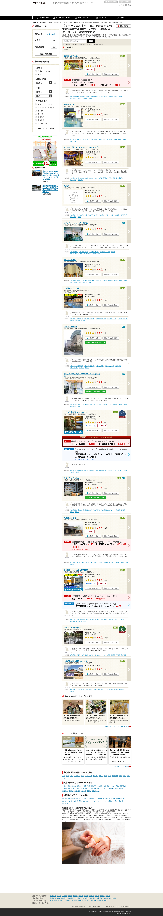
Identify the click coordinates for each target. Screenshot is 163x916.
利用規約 (121, 911)
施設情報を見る (93, 74)
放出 (124, 776)
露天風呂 (123, 786)
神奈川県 (53, 896)
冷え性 (121, 788)
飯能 (75, 900)
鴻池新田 (115, 776)
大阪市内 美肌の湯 (101, 319)
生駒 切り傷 (85, 655)
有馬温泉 (64, 898)
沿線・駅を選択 (46, 54)
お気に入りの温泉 (111, 2)
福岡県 (108, 896)
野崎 (105, 776)
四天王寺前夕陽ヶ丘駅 (85, 282)
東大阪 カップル (103, 139)
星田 (82, 776)
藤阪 (67, 776)
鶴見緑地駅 (73, 98)
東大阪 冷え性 (93, 139)
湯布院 (106, 898)
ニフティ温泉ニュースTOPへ (120, 766)
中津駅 (77, 472)
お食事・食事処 (94, 788)
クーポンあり (85, 44)
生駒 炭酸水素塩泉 (75, 655)
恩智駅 (118, 510)
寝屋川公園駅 (124, 562)
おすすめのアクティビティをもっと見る (116, 726)
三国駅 (122, 619)
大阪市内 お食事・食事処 (116, 96)
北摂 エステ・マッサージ (101, 690)
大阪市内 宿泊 (74, 252)
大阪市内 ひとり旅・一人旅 (110, 280)
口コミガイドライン (108, 906)
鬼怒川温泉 (112, 898)
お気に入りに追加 (111, 74)
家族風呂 (41, 120)
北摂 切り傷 (81, 690)
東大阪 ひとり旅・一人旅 (106, 215)
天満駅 (72, 320)
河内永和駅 (73, 180)
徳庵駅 (91, 98)
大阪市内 (86, 900)
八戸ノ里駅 (112, 178)
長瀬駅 (79, 217)
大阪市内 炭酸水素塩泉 (76, 319)
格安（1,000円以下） (90, 786)
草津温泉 (53, 898)
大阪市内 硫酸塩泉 (87, 404)
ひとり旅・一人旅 (109, 786)
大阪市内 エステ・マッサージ (99, 96)
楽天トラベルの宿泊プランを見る (95, 342)
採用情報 (128, 911)
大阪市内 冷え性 (84, 96)
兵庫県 (70, 896)
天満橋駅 (81, 368)
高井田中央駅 (117, 139)
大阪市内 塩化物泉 (75, 280)
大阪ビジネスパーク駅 (76, 254)
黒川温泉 (99, 898)
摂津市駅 (121, 690)
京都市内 (93, 900)
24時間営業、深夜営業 (46, 107)
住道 (109, 776)
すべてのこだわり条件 (46, 128)
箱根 (58, 898)
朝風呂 (71, 791)
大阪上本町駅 (74, 282)
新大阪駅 (72, 621)
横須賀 (60, 900)
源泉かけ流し (43, 123)
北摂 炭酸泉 (73, 690)
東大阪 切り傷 (84, 139)
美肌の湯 (77, 791)
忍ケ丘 (95, 776)
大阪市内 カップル (105, 252)
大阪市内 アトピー (114, 619)
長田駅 (111, 139)
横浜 (51, 900)
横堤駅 (79, 98)
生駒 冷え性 (92, 655)
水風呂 (100, 786)
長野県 (97, 896)
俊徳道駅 (80, 180)
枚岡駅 (108, 655)
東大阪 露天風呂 (103, 178)
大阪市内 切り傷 (74, 96)
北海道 (91, 896)
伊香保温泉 (85, 898)
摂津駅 (72, 691)
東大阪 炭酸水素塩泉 (76, 510)
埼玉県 (59, 896)
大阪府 (86, 896)
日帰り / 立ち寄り (44, 71)
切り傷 (83, 791)
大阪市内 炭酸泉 (74, 619)
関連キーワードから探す (41, 903)
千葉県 (64, 896)
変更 (54, 40)
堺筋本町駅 (118, 366)
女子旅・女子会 (112, 788)
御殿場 (80, 900)
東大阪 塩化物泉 (74, 139)
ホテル (64, 788)
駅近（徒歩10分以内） (75, 786)
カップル (103, 788)
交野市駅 (116, 562)
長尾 (63, 776)
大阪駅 (119, 470)
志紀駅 (72, 512)
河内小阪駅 (73, 141)
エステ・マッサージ (81, 788)
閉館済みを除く (99, 44)
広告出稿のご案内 (94, 906)
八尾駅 (77, 512)
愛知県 (102, 896)
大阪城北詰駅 (87, 254)
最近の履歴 (125, 2)
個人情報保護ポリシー (95, 911)
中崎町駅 (77, 320)
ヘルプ (118, 906)
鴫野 (128, 776)
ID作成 (128, 5)
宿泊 (117, 786)
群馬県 (75, 896)
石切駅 (118, 655)
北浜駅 (87, 368)
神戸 (105, 900)
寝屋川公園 (88, 776)
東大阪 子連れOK (93, 215)
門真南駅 (85, 98)
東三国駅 (83, 621)
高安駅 (123, 510)
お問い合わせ (127, 906)
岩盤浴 (89, 791)
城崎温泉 (71, 898)
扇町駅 (83, 320)
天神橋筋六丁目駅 (123, 319)
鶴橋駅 (126, 280)
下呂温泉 (77, 898)
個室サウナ (95, 791)
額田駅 (113, 655)
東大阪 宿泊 (96, 510)
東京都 (81, 896)
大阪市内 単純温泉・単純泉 (88, 619)
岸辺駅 (111, 690)
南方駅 (78, 621)
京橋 (63, 778)
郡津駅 (72, 564)
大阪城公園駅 (96, 254)
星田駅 (111, 562)
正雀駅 (116, 690)
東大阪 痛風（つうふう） (108, 510)
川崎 (55, 900)
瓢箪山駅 (123, 655)
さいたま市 (69, 900)
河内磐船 (77, 776)
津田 (71, 776)
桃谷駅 (121, 280)
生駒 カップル (101, 655)
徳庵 (120, 776)
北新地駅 (125, 470)
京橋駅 (113, 252)
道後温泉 (93, 898)
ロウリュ (65, 791)
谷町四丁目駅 (74, 368)
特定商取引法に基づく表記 (110, 911)
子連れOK (71, 788)
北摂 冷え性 (89, 690)
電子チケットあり (71, 44)
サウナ (64, 786)
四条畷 (101, 776)
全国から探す (52, 34)
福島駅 (72, 472)
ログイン (122, 5)
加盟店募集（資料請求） (79, 906)
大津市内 (100, 900)
